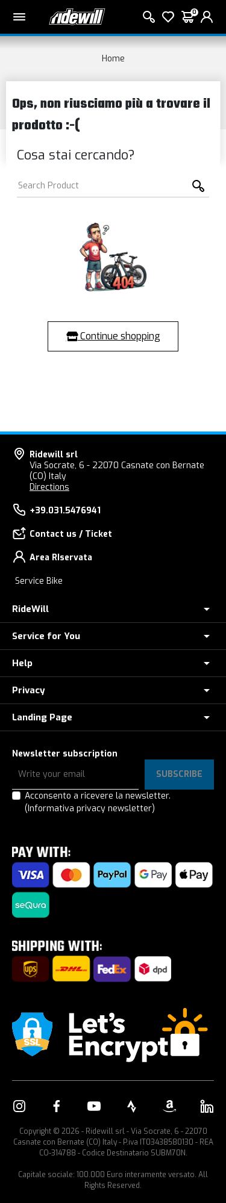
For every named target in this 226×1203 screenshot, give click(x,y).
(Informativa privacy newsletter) (90, 808)
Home (113, 58)
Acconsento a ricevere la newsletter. (98, 802)
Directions (49, 487)
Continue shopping (113, 336)
